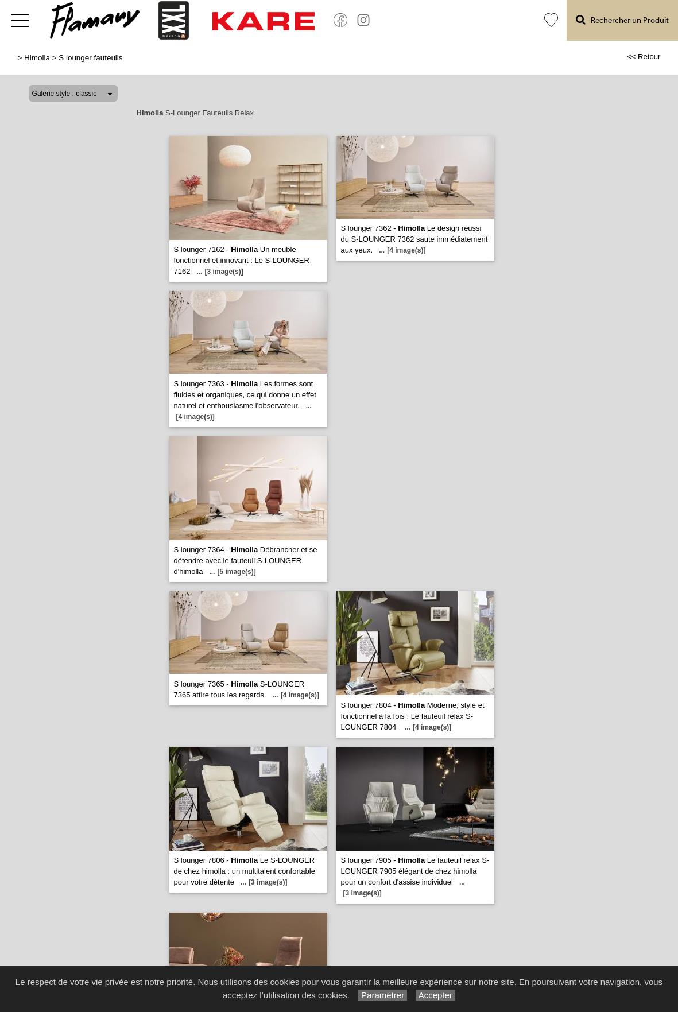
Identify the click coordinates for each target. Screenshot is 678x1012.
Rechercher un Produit (622, 19)
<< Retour (644, 56)
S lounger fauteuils (90, 57)
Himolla (37, 57)
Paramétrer (382, 995)
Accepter (435, 995)
